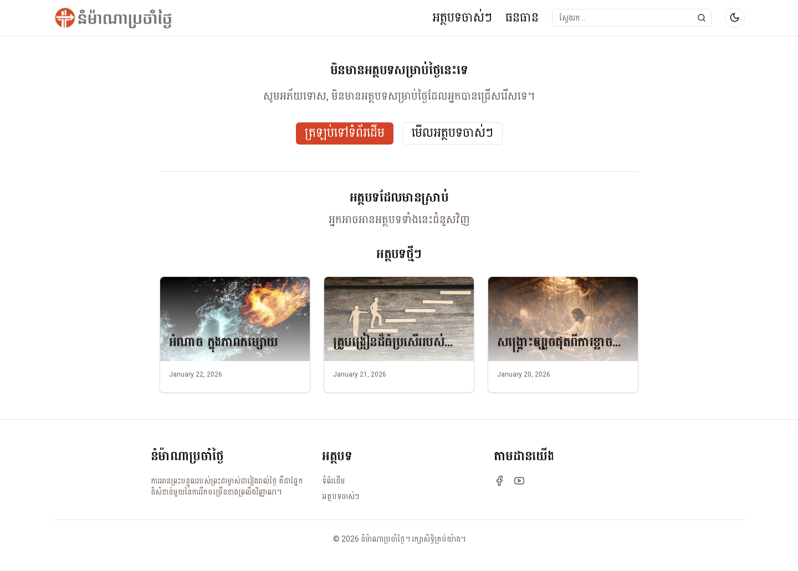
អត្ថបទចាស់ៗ (462, 17)
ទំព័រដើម (333, 480)
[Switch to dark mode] (735, 18)
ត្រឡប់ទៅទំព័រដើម (345, 133)
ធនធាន (522, 17)
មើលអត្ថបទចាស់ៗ (452, 133)
